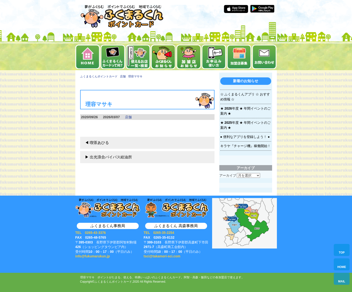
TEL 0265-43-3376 (90, 233)
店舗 (128, 117)
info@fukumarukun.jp (92, 256)
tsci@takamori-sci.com (162, 256)
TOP (342, 252)
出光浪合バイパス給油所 (111, 157)
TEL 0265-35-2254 (159, 233)
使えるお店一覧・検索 (138, 56)
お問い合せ (264, 56)
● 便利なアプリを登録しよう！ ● (245, 137)
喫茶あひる (99, 143)
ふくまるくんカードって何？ (113, 56)
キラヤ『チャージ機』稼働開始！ (245, 146)
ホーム (87, 56)
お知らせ (163, 56)
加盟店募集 (239, 56)
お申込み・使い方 (214, 56)
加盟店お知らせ (188, 56)
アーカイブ (227, 175)
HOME (341, 267)
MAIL (341, 281)
